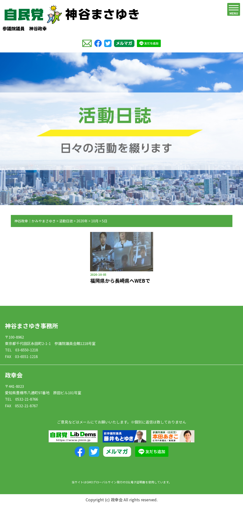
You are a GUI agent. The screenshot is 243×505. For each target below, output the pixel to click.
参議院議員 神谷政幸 (70, 18)
